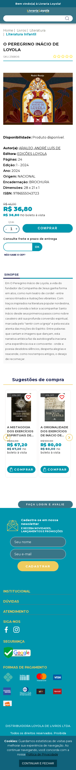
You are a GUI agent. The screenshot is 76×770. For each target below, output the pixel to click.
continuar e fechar (38, 763)
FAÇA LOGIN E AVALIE (45, 504)
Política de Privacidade (42, 754)
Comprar (23, 469)
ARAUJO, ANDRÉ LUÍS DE (40, 148)
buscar (67, 18)
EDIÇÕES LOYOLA (32, 154)
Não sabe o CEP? (14, 255)
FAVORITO (28, 397)
